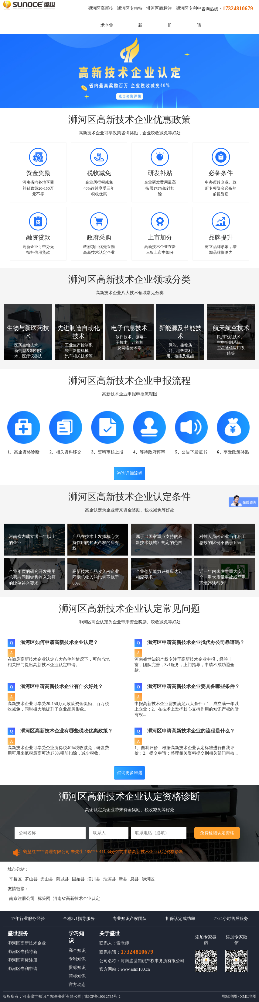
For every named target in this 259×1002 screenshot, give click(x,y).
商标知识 (77, 976)
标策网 (44, 898)
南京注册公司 (22, 898)
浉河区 (148, 879)
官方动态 (77, 984)
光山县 (46, 879)
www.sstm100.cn (135, 969)
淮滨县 (109, 879)
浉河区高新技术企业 (27, 943)
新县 (123, 879)
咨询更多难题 (129, 772)
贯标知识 (77, 967)
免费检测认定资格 (217, 833)
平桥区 (15, 879)
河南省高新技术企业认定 (76, 898)
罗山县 (31, 879)
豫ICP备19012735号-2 (102, 996)
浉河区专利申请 (22, 968)
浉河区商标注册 (22, 960)
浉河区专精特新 (22, 951)
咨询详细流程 (129, 473)
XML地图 (248, 996)
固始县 (78, 879)
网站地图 (229, 996)
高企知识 (77, 950)
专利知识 (77, 959)
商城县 (62, 879)
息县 (134, 879)
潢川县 (93, 879)
